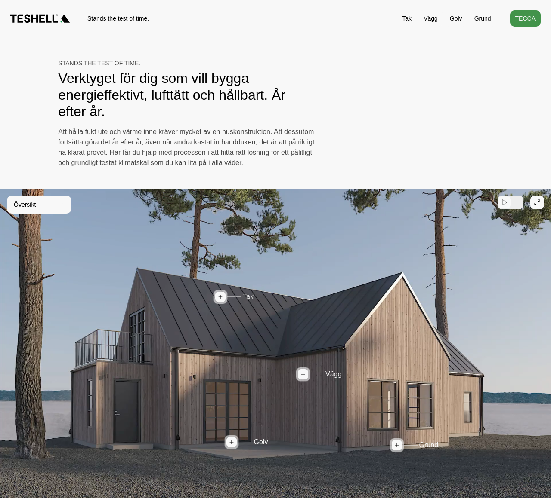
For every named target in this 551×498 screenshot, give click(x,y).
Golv (456, 18)
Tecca (525, 18)
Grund (482, 18)
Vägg (431, 18)
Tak (407, 18)
